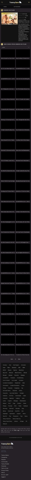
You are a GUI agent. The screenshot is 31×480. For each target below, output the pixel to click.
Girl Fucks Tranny (6, 390)
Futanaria (10, 388)
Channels (3, 466)
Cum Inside (14, 380)
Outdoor (19, 403)
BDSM (4, 370)
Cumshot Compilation (8, 383)
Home (5, 6)
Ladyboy (18, 398)
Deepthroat (17, 383)
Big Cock (5, 372)
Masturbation (23, 400)
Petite (24, 403)
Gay (22, 388)
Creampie (12, 377)
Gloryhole (15, 390)
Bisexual (11, 372)
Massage (16, 400)
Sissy (23, 408)
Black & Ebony (18, 372)
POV (15, 406)
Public (20, 406)
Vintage (22, 421)
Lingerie (10, 400)
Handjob (22, 393)
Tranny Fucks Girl (6, 418)
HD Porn (11, 395)
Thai (10, 416)
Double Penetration (14, 385)
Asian (4, 367)
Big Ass (15, 370)
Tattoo (24, 413)
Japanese (11, 398)
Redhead (25, 406)
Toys (21, 416)
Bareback (14, 367)
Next (19, 359)
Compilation (5, 377)
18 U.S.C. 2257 (4, 474)
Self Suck (11, 408)
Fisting (4, 388)
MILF (9, 403)
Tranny (26, 416)
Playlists (3, 459)
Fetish (22, 385)
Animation (23, 365)
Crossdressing (20, 377)
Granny (20, 390)
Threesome (15, 416)
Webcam (5, 423)
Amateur (5, 365)
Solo (22, 411)
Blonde (25, 372)
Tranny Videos (5, 455)
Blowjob (5, 375)
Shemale (18, 408)
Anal (10, 365)
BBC (19, 367)
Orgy (14, 403)
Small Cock (10, 411)
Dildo (23, 383)
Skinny (4, 411)
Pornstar (10, 406)
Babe (8, 367)
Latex (23, 398)
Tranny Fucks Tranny (7, 421)
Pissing (4, 406)
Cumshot (21, 380)
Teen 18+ (5, 416)
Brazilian (10, 375)
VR (26, 421)
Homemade (18, 395)
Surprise (19, 413)
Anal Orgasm (16, 365)
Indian (24, 395)
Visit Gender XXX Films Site (9, 13)
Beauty (9, 370)
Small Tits (17, 411)
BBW (24, 367)
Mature (4, 403)
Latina (4, 400)
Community (4, 461)
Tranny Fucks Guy (17, 418)
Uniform (16, 421)
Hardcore (5, 395)
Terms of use (4, 468)
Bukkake (23, 375)
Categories (17, 6)
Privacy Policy (5, 470)
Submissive (12, 413)
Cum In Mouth (6, 380)
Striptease (5, 413)
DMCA (3, 472)
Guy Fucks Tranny (14, 393)
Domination (5, 385)
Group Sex (5, 393)
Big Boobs (21, 370)
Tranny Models (5, 464)
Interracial (5, 398)
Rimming (5, 408)
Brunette (16, 375)
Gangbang (16, 388)
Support (3, 477)
